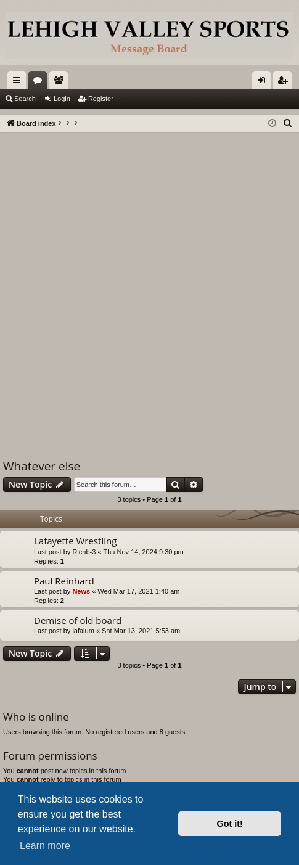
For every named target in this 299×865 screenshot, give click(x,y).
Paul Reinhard (64, 581)
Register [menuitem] (285, 82)
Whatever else (41, 466)
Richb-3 (84, 551)
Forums (40, 82)
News (81, 591)
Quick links (19, 82)
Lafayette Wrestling (75, 541)
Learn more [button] (45, 845)
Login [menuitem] (264, 82)
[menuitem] (287, 123)
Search (25, 98)
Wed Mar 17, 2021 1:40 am (138, 591)
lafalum (83, 630)
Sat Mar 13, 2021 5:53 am (141, 630)
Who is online (36, 717)
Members (61, 82)
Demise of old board (77, 620)
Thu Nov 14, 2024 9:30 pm (144, 551)
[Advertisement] (149, 287)
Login (62, 98)
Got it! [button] (230, 824)
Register (100, 98)
